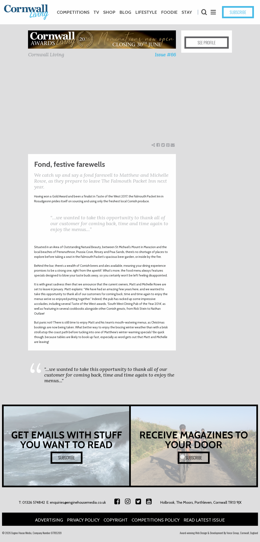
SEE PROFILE (207, 43)
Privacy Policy (83, 520)
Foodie (169, 12)
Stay (187, 12)
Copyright (116, 520)
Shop (109, 12)
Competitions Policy (156, 520)
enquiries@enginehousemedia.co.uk (78, 502)
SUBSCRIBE (238, 12)
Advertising (49, 520)
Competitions (73, 12)
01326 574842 (33, 502)
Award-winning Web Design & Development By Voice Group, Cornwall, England (219, 533)
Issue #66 (165, 54)
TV (96, 12)
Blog (125, 12)
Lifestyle (146, 12)
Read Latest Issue (204, 520)
